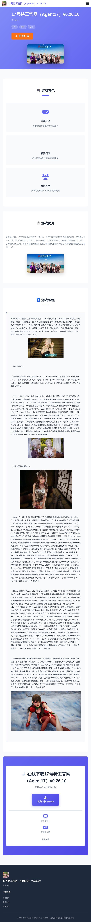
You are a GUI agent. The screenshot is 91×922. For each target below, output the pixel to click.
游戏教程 (6, 902)
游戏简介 (6, 898)
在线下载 (6, 906)
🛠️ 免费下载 (22, 36)
